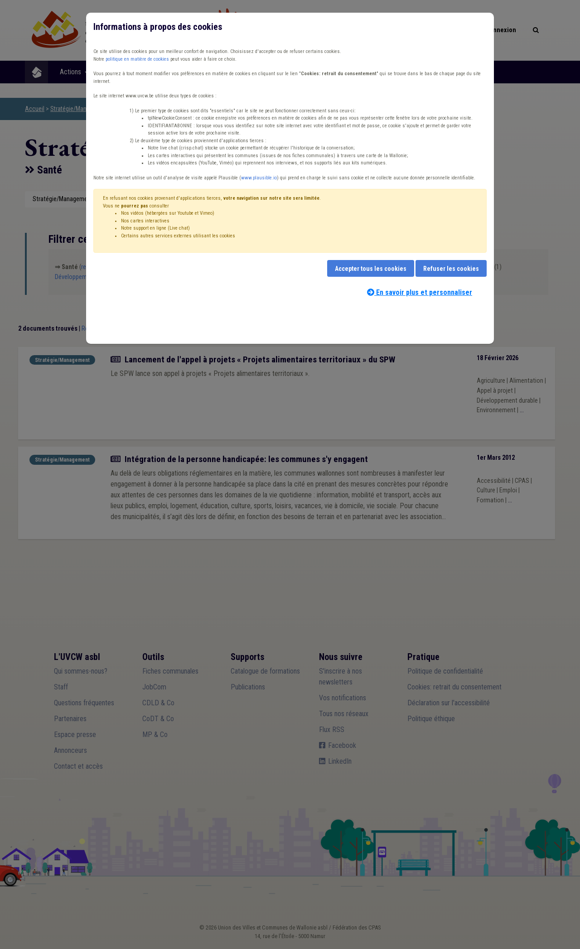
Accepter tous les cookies (370, 268)
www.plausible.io (259, 178)
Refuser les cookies (451, 268)
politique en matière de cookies (137, 59)
